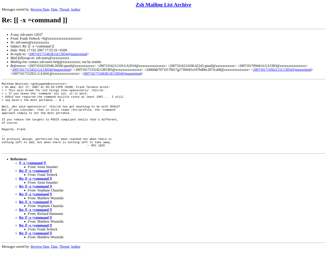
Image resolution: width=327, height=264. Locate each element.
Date (54, 9)
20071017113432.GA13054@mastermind (41, 69)
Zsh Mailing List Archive (163, 4)
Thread (64, 9)
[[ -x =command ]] (32, 176)
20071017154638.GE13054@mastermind (58, 54)
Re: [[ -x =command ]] (35, 184)
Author (75, 9)
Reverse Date (40, 9)
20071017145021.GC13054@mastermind (282, 69)
